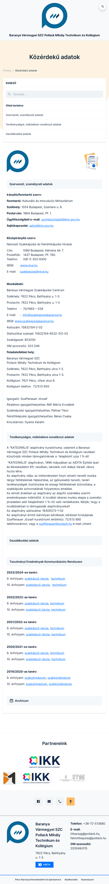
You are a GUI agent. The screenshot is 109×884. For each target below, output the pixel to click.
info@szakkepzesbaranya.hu (42, 315)
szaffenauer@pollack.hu (55, 524)
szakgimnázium (35, 678)
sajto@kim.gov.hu (41, 225)
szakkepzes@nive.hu (34, 271)
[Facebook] (38, 801)
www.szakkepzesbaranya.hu (34, 321)
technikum (58, 578)
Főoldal (7, 70)
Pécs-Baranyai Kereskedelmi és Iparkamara (38, 879)
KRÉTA (44, 864)
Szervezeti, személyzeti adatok (24, 114)
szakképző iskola (36, 578)
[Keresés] (54, 94)
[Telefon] (60, 801)
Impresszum (87, 879)
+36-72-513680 (94, 823)
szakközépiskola (58, 678)
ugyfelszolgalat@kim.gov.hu (60, 219)
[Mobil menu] (102, 6)
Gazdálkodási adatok (18, 133)
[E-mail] (49, 801)
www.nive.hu (28, 265)
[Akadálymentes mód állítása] (71, 801)
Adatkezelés (71, 879)
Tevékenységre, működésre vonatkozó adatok (33, 124)
